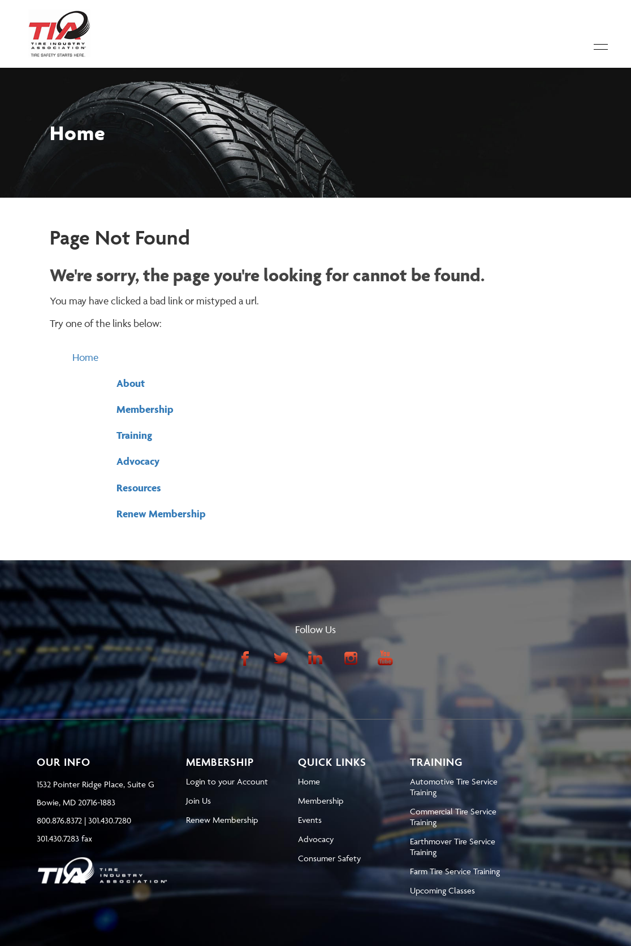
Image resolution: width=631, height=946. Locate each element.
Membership (145, 409)
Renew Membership (161, 513)
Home (85, 357)
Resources (138, 487)
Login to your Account (227, 781)
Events (310, 819)
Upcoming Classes (442, 890)
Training (134, 435)
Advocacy (137, 461)
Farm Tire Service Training (455, 871)
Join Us (198, 800)
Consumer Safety (329, 858)
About (130, 383)
